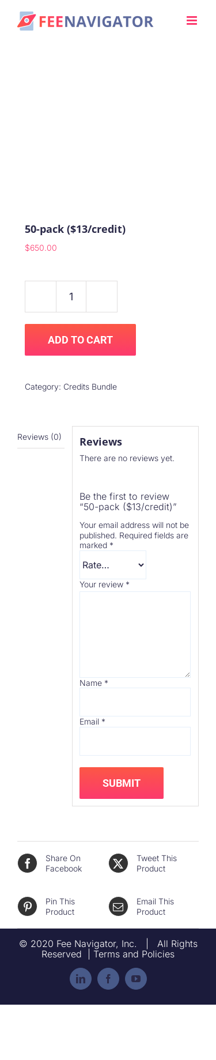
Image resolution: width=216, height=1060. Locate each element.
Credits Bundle (90, 386)
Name (93, 683)
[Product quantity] (71, 296)
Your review (104, 584)
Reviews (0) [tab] (39, 437)
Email (92, 721)
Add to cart (80, 340)
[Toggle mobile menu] (193, 20)
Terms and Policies (134, 954)
